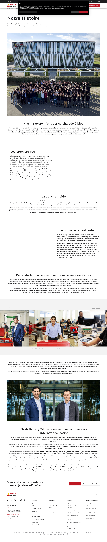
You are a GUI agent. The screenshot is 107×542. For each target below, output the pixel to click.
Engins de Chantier (71, 507)
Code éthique (89, 509)
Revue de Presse (36, 520)
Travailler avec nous (36, 512)
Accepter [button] (83, 11)
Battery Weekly (35, 528)
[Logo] (11, 5)
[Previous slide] (93, 310)
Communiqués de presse (38, 523)
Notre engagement (90, 507)
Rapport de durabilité (91, 516)
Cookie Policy (42, 538)
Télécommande (52, 514)
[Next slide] (98, 310)
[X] (18, 504)
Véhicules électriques (72, 523)
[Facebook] (15, 504)
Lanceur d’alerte (90, 522)
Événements (97, 1)
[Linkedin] (8, 504)
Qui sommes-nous (36, 507)
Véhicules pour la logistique (73, 516)
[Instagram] (21, 504)
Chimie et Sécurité (53, 507)
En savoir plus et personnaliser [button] (28, 11)
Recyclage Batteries (36, 517)
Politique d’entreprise (91, 519)
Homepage (10, 12)
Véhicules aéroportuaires (73, 514)
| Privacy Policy (49, 538)
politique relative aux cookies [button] (33, 7)
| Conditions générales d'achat (61, 538)
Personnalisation (53, 516)
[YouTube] (11, 504)
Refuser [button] (74, 11)
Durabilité (34, 515)
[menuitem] (8, 504)
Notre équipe (35, 509)
